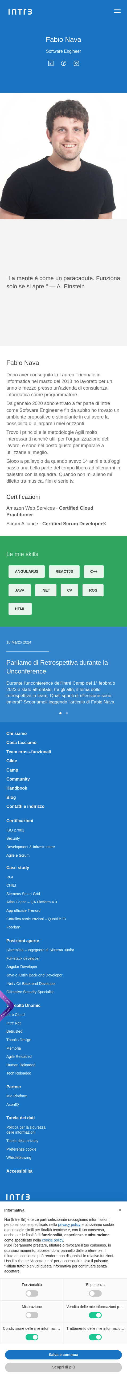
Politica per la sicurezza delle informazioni (26, 1130)
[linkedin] (51, 63)
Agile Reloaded (19, 1056)
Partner (13, 1087)
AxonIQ (12, 1104)
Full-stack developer (23, 958)
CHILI (11, 885)
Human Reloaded (20, 1065)
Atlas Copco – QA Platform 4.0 (31, 902)
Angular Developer (21, 967)
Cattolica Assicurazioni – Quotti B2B (36, 919)
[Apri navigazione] (117, 11)
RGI (9, 877)
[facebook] (63, 63)
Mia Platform (16, 1096)
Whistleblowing (18, 1157)
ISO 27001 (15, 830)
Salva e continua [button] (63, 1355)
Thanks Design (18, 1040)
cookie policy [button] (52, 1240)
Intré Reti (14, 1023)
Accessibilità (19, 1171)
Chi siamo (16, 733)
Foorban (13, 927)
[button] (120, 1210)
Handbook (16, 788)
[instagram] (76, 63)
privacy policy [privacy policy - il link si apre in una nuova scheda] (69, 1224)
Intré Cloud (15, 1014)
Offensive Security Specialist (30, 992)
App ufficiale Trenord (23, 910)
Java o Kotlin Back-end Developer (34, 975)
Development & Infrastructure (30, 847)
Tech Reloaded (18, 1073)
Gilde (11, 761)
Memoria (13, 1048)
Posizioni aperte (22, 941)
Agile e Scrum (18, 855)
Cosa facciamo (21, 742)
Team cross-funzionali (28, 752)
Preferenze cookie (21, 1149)
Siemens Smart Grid (23, 894)
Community (18, 779)
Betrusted (14, 1031)
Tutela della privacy (22, 1141)
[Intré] (20, 11)
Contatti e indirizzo (25, 806)
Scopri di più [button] (63, 1367)
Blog (11, 797)
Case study (17, 867)
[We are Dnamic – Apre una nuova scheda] (7, 1006)
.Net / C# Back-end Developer (31, 983)
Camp (12, 770)
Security (13, 838)
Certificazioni (19, 820)
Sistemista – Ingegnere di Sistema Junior (40, 950)
